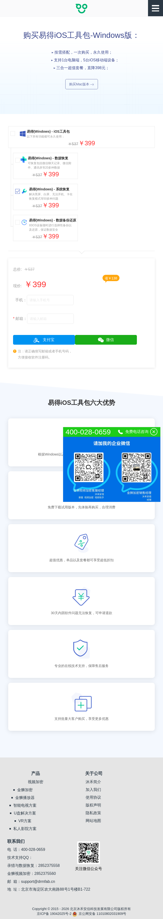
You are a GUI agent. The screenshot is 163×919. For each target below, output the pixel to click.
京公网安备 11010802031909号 (99, 914)
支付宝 (43, 340)
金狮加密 (25, 790)
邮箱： (20, 319)
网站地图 (93, 821)
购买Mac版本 (81, 84)
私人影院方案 (25, 829)
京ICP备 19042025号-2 (54, 914)
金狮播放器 (25, 798)
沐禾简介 (93, 782)
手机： (20, 300)
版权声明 (93, 805)
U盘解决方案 (25, 813)
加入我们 (93, 790)
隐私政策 (93, 813)
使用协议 (93, 797)
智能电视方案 (25, 805)
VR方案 (24, 821)
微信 (106, 340)
